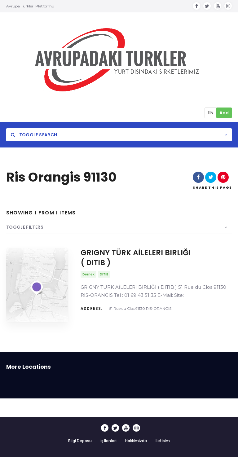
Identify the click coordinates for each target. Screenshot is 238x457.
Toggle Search (34, 135)
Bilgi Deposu (80, 440)
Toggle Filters (24, 227)
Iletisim (163, 440)
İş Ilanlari (108, 440)
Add (224, 113)
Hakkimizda (136, 440)
